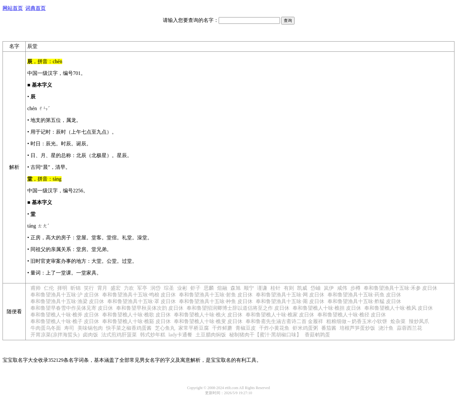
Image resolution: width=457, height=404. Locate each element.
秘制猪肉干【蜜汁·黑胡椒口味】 (265, 334)
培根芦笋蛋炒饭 (357, 328)
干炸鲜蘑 (222, 328)
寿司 (69, 328)
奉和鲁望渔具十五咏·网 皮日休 (290, 294)
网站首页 (13, 8)
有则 (289, 288)
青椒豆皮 (245, 328)
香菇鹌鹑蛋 (317, 334)
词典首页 (35, 8)
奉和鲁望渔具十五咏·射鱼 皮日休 (216, 294)
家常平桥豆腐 (193, 328)
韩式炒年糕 (152, 334)
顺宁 (249, 288)
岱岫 (315, 288)
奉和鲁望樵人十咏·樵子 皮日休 (64, 321)
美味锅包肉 (90, 328)
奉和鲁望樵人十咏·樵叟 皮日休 (208, 321)
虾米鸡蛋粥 (305, 328)
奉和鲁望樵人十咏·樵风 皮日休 (398, 308)
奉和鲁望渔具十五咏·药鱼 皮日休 (364, 294)
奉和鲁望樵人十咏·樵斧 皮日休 (64, 314)
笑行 (89, 288)
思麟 (209, 288)
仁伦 (49, 288)
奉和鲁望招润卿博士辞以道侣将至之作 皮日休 (238, 308)
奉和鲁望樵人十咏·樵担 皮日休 (327, 308)
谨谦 (262, 288)
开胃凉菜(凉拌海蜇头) (55, 334)
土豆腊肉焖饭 (210, 334)
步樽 (355, 288)
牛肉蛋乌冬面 (45, 328)
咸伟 (342, 288)
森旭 (235, 288)
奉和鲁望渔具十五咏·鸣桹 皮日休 (139, 294)
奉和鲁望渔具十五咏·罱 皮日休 (290, 301)
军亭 (142, 288)
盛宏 (115, 288)
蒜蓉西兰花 (409, 328)
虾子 (195, 288)
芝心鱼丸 (165, 328)
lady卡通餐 (181, 334)
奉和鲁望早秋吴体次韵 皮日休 (149, 308)
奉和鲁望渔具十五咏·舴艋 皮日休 (364, 301)
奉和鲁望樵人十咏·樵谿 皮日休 (136, 321)
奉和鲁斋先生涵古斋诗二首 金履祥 (284, 321)
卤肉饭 (90, 334)
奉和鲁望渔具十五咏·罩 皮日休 (141, 301)
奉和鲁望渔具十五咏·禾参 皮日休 (400, 288)
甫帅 (35, 288)
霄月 (102, 288)
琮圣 (169, 288)
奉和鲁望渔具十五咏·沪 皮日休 (64, 294)
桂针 (275, 288)
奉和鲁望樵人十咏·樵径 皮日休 (351, 314)
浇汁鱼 (386, 328)
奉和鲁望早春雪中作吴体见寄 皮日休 (71, 308)
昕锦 (75, 288)
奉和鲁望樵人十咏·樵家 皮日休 (280, 314)
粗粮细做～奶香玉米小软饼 (356, 321)
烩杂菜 (398, 321)
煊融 (222, 288)
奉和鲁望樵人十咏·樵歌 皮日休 (136, 314)
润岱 (155, 288)
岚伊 (329, 288)
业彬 (182, 288)
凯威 (302, 288)
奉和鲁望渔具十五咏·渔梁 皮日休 (67, 301)
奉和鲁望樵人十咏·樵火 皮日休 (208, 314)
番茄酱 (328, 328)
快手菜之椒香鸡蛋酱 (129, 328)
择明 (62, 288)
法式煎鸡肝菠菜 (119, 334)
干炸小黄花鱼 (274, 328)
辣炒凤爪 (419, 321)
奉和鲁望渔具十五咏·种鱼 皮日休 (216, 301)
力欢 (129, 288)
